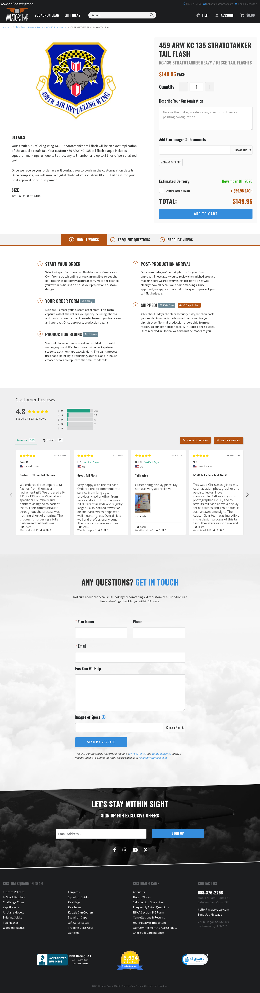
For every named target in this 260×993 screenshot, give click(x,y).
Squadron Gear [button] (47, 15)
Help (202, 15)
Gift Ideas (72, 15)
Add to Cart (206, 213)
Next (247, 494)
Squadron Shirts (78, 897)
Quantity (166, 87)
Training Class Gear (80, 927)
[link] (194, 960)
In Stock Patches (14, 897)
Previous (11, 494)
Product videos (179, 239)
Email (81, 645)
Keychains (74, 907)
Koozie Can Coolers (81, 912)
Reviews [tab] (22, 440)
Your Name (85, 621)
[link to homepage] (6, 27)
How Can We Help (88, 668)
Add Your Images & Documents (182, 139)
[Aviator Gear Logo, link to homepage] (17, 14)
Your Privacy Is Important (149, 922)
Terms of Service (161, 753)
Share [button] (26, 527)
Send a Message (246, 4)
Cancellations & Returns (149, 917)
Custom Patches (13, 892)
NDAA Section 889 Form (148, 912)
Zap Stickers (11, 907)
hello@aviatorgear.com (218, 4)
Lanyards (74, 892)
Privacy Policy (137, 753)
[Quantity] (196, 86)
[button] (42, 530)
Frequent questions (133, 239)
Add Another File (171, 162)
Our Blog (74, 932)
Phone (138, 621)
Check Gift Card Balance (148, 932)
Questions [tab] (49, 440)
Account (225, 15)
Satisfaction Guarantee (148, 902)
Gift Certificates (78, 922)
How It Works (142, 897)
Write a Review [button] (230, 440)
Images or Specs (90, 716)
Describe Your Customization (181, 101)
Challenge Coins (13, 902)
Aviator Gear (105, 986)
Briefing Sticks (12, 917)
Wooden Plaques (14, 927)
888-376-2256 (192, 4)
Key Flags (74, 902)
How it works (87, 239)
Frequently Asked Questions (151, 907)
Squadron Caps (77, 917)
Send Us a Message (210, 914)
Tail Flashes (142, 516)
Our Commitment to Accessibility (155, 927)
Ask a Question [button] (197, 440)
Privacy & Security (144, 986)
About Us (139, 892)
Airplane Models (13, 912)
